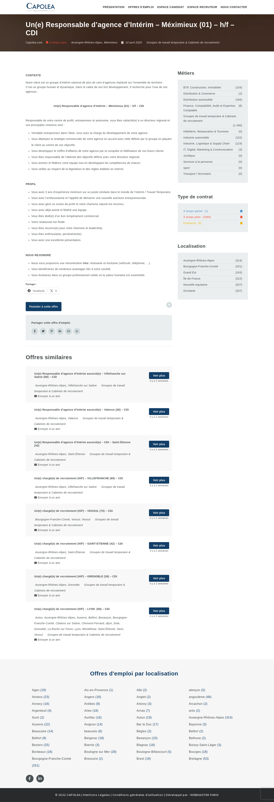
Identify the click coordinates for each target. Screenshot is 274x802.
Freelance (212, 223)
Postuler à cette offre (43, 306)
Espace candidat (170, 7)
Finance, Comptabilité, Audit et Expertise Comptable (209, 108)
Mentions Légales (96, 795)
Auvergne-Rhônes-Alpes (198, 260)
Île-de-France (192, 278)
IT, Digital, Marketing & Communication (208, 149)
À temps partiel (212, 211)
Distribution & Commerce (199, 93)
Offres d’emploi (141, 7)
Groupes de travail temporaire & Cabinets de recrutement (183, 42)
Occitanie (189, 290)
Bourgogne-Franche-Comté (200, 266)
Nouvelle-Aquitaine (195, 284)
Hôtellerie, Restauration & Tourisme (206, 131)
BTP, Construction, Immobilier (202, 87)
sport (186, 167)
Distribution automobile (198, 99)
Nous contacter (234, 7)
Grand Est (189, 272)
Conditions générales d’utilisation (137, 795)
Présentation (113, 7)
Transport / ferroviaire (197, 173)
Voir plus (159, 375)
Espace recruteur (202, 7)
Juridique (189, 155)
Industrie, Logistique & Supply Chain (206, 143)
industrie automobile (196, 137)
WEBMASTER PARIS (204, 795)
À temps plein (212, 217)
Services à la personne (198, 161)
